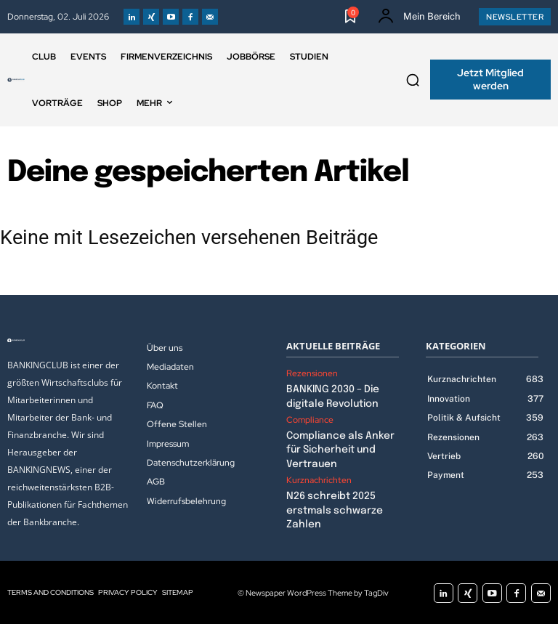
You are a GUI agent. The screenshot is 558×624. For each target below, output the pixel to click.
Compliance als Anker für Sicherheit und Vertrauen (335, 446)
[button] (412, 79)
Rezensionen (312, 373)
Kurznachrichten (319, 475)
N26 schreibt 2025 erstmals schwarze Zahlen (329, 504)
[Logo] (16, 80)
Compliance (309, 418)
